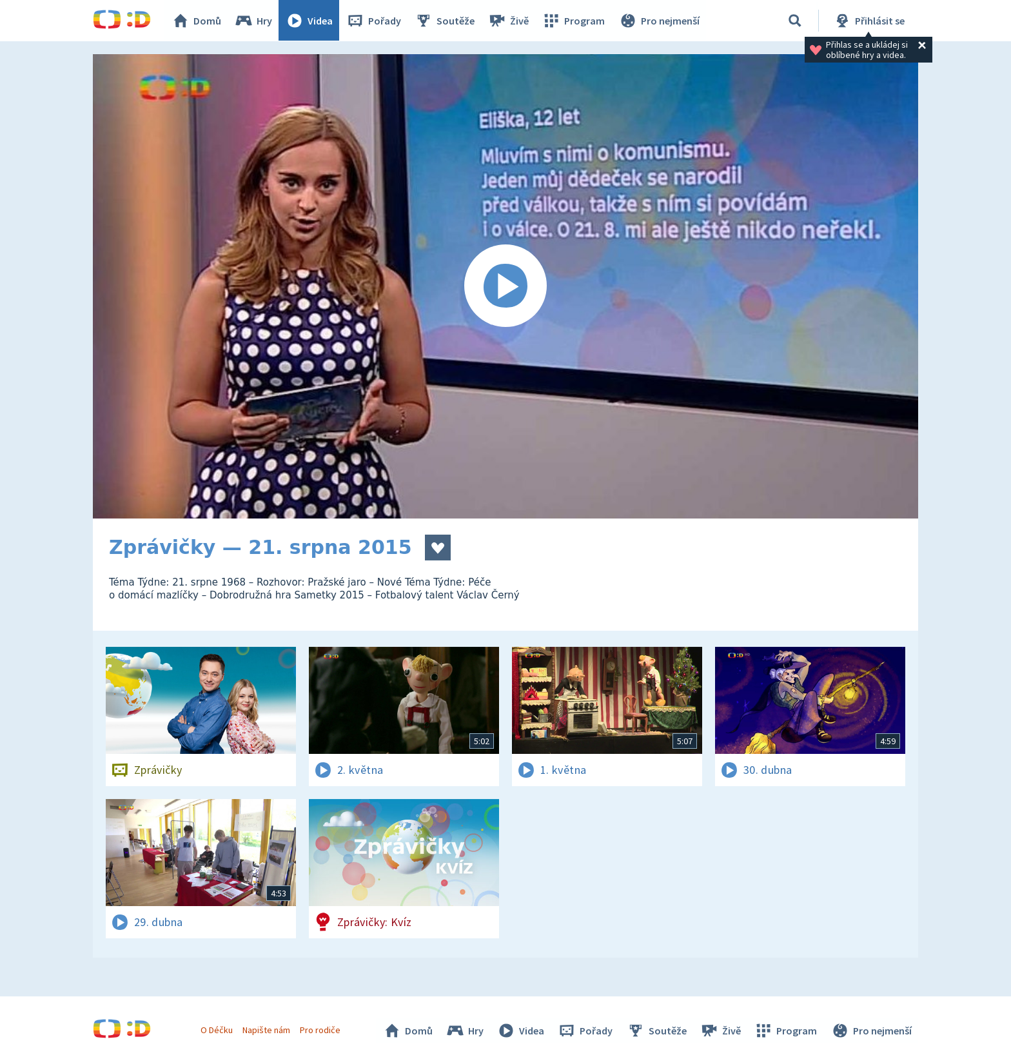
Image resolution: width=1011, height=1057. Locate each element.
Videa (309, 20)
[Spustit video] (505, 286)
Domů (197, 20)
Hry (254, 20)
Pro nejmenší (659, 20)
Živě (508, 20)
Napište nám (266, 1030)
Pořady (374, 20)
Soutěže (445, 20)
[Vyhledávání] (795, 20)
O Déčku (217, 1030)
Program (573, 20)
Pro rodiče (320, 1030)
